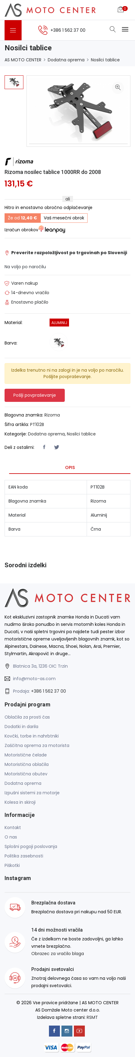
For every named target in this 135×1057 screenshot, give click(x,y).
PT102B (37, 424)
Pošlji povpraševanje (34, 395)
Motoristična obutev (26, 774)
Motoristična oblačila (27, 764)
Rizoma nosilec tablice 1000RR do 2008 (53, 172)
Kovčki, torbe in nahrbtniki (32, 736)
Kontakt (13, 827)
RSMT (92, 1017)
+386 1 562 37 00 (48, 691)
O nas (11, 837)
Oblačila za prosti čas (27, 717)
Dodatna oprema (66, 60)
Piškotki (12, 865)
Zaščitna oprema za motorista (37, 745)
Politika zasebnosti (24, 856)
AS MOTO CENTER (23, 60)
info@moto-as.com (34, 679)
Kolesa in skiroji (20, 802)
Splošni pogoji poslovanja (31, 846)
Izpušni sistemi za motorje (32, 793)
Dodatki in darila (21, 726)
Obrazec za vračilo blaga (57, 954)
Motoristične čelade (26, 755)
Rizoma (52, 415)
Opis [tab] (70, 467)
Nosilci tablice (105, 60)
